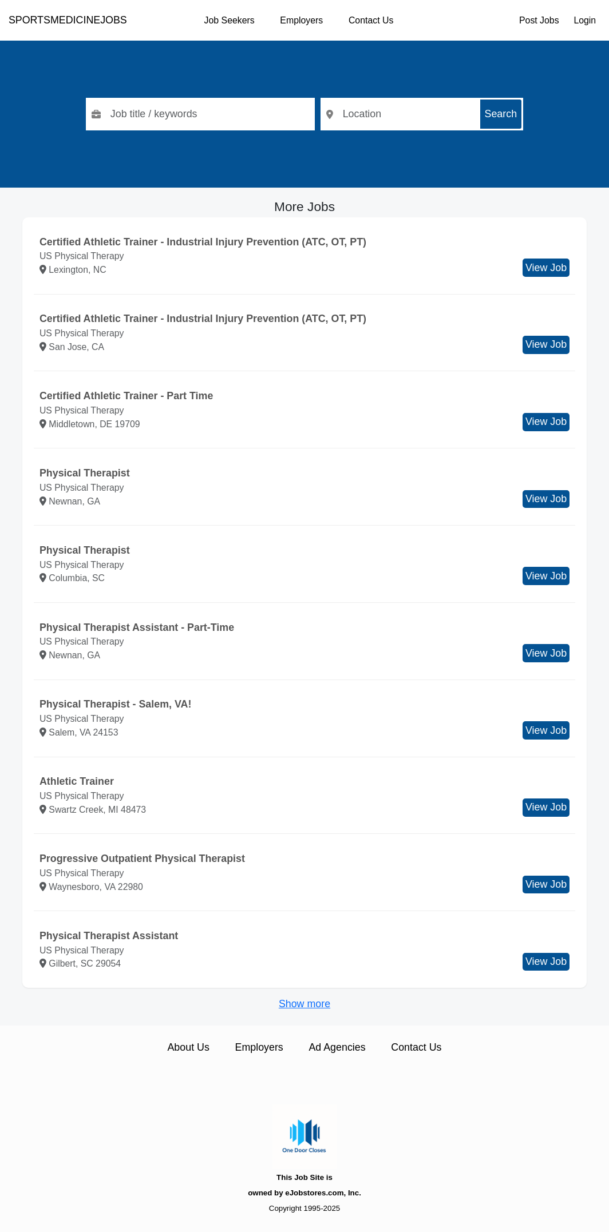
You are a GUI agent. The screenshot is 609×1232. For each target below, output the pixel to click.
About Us (188, 1047)
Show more (304, 1004)
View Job (546, 267)
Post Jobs (539, 20)
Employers (301, 20)
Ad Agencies (337, 1047)
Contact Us (371, 20)
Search (501, 114)
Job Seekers (229, 20)
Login (585, 20)
